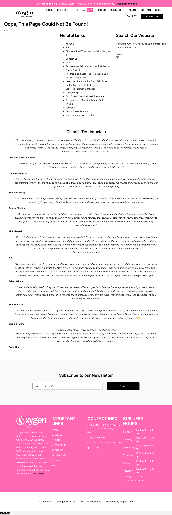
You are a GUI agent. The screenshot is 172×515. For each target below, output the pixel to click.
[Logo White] (31, 415)
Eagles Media (127, 501)
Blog (68, 47)
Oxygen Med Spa (66, 501)
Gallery (69, 62)
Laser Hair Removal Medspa (80, 88)
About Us (71, 43)
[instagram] (98, 448)
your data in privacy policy (80, 115)
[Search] (117, 57)
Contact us (71, 58)
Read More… (39, 473)
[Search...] (131, 54)
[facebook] (88, 448)
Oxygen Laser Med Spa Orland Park (85, 100)
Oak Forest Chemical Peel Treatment (85, 96)
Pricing (69, 103)
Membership (72, 92)
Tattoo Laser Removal (77, 111)
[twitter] (93, 448)
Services (70, 107)
